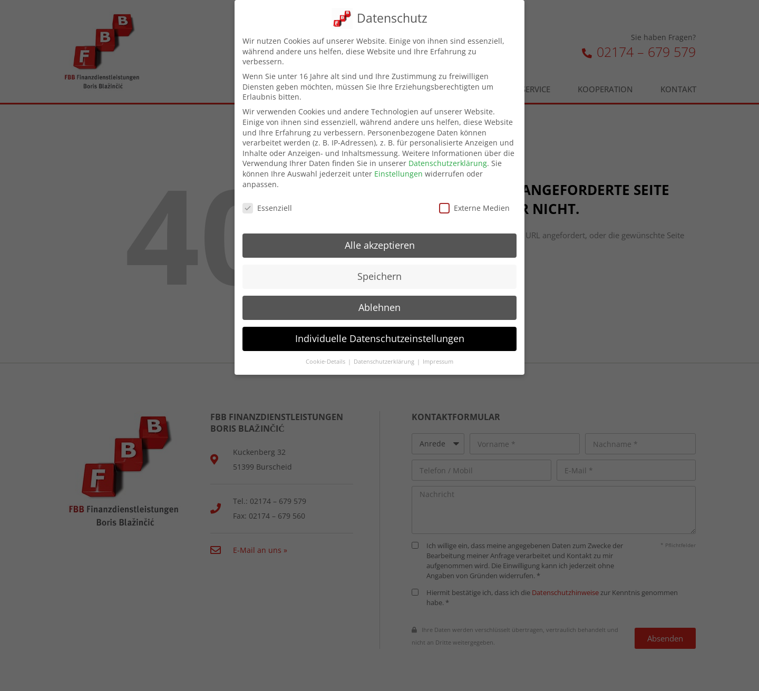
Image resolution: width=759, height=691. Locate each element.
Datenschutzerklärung (447, 163)
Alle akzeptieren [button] (380, 245)
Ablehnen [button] (379, 307)
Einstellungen (398, 174)
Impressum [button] (438, 361)
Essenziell (267, 208)
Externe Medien (474, 208)
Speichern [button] (379, 276)
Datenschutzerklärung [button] (385, 361)
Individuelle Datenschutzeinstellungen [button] (379, 338)
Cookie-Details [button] (326, 361)
